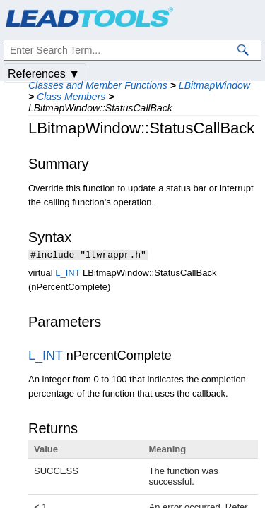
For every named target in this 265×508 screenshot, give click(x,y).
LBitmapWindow (214, 85)
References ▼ (44, 74)
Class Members (71, 96)
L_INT (67, 274)
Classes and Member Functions (97, 85)
